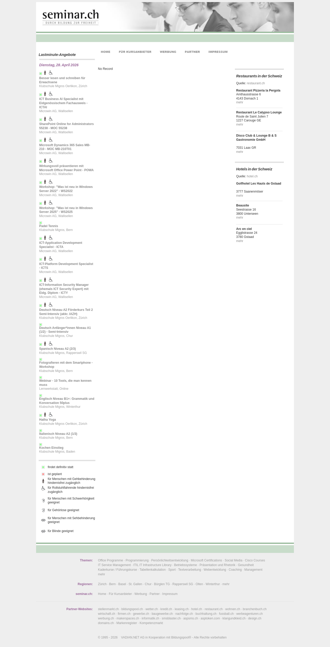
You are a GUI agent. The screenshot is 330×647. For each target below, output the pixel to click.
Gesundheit (246, 565)
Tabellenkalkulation (152, 569)
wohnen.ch (232, 609)
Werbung (140, 594)
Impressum (169, 594)
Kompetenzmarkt (151, 623)
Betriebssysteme (185, 565)
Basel (122, 584)
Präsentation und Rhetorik (217, 565)
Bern (112, 584)
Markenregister (126, 623)
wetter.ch (151, 609)
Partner (155, 594)
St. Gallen (135, 584)
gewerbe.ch (141, 614)
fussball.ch (226, 614)
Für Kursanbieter (120, 594)
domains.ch (106, 623)
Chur (148, 584)
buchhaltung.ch (205, 614)
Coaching (235, 569)
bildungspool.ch (132, 609)
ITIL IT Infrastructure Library (152, 565)
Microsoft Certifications (206, 560)
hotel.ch (252, 176)
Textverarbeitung (189, 569)
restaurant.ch (256, 83)
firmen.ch (124, 614)
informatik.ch (150, 618)
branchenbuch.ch (255, 609)
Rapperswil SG (182, 584)
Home (102, 594)
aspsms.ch (190, 618)
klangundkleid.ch (233, 618)
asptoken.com (210, 618)
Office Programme (110, 560)
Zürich (102, 584)
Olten (199, 584)
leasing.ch (182, 609)
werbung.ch (106, 618)
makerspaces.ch (128, 618)
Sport (172, 569)
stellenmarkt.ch (108, 609)
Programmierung (137, 560)
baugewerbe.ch (162, 614)
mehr (239, 102)
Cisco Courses (255, 560)
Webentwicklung (215, 569)
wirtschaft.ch (106, 614)
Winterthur (212, 584)
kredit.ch (166, 609)
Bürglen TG (162, 584)
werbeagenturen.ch (249, 614)
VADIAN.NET (130, 637)
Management (253, 569)
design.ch (254, 618)
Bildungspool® (181, 637)
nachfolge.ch (184, 614)
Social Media (233, 560)
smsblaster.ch (171, 618)
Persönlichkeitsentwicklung (169, 560)
